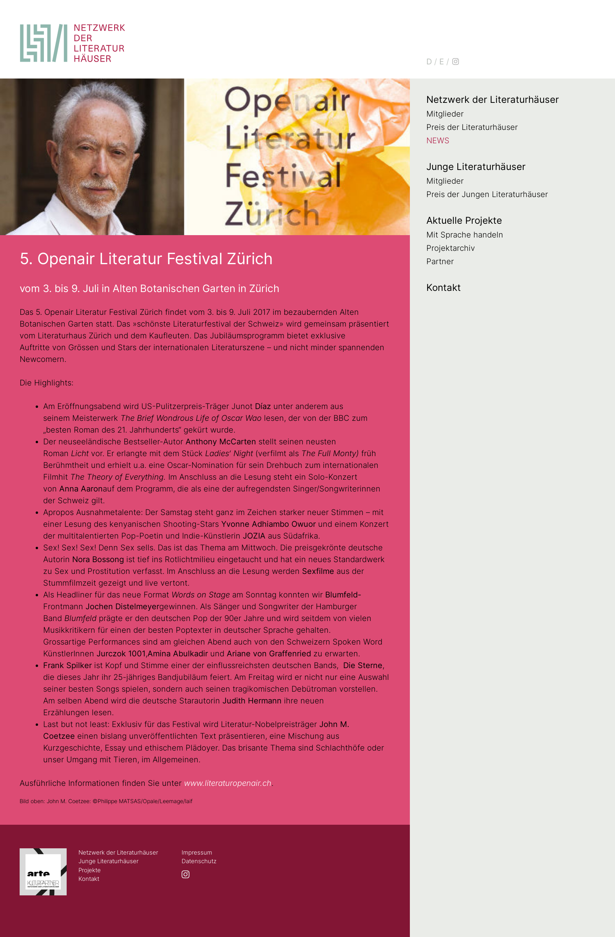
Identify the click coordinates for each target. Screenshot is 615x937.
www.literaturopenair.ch (227, 783)
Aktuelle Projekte (464, 220)
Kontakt (443, 287)
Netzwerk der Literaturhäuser (492, 99)
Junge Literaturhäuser (476, 166)
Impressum (197, 852)
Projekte (89, 870)
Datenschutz (199, 861)
